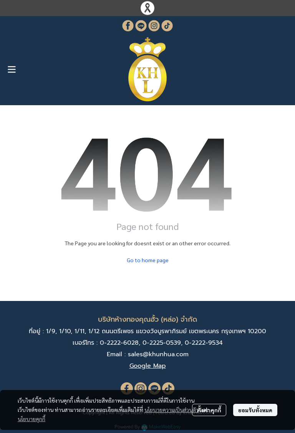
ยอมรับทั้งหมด (255, 410)
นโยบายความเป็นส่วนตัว (171, 409)
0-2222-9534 (204, 342)
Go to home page (148, 259)
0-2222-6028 (119, 342)
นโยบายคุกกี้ (31, 418)
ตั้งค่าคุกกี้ (209, 410)
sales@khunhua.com (158, 354)
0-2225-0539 (162, 342)
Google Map (147, 365)
